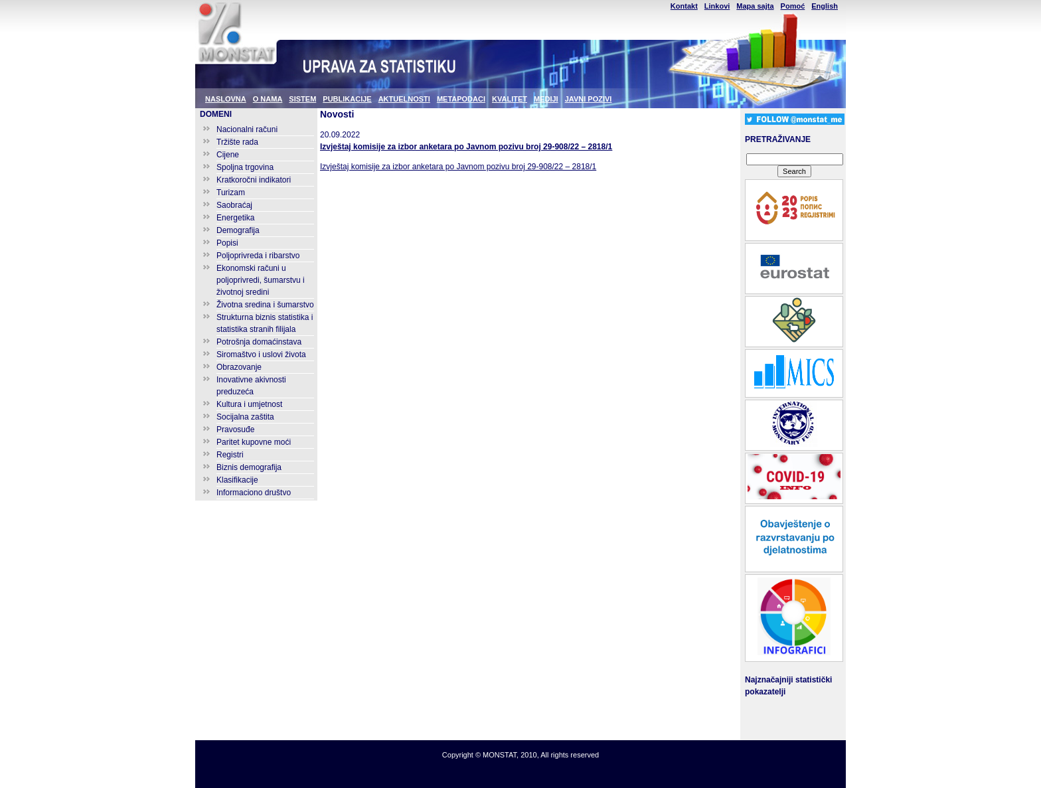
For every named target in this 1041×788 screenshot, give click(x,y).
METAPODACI (461, 99)
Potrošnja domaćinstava (258, 342)
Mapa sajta (754, 6)
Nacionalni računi (247, 129)
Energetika (235, 217)
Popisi (227, 243)
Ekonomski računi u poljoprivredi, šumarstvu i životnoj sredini (260, 280)
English (824, 6)
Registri (230, 454)
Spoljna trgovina (245, 167)
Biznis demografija (248, 467)
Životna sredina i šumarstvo (265, 304)
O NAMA (268, 99)
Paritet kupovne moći (253, 442)
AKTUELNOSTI (404, 99)
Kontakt (684, 6)
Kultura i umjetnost (249, 404)
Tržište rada (237, 142)
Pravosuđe (235, 429)
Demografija (238, 230)
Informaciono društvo (253, 492)
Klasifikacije (237, 480)
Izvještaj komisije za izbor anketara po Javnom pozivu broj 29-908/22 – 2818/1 (466, 146)
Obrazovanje (239, 367)
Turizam (230, 192)
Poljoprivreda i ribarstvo (257, 255)
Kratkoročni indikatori (253, 180)
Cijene (227, 154)
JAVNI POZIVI (588, 99)
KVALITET (509, 99)
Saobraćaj (234, 205)
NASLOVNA (225, 99)
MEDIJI (546, 99)
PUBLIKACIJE (347, 99)
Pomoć (793, 6)
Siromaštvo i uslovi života (261, 354)
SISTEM (302, 99)
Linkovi (717, 6)
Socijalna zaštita (245, 417)
